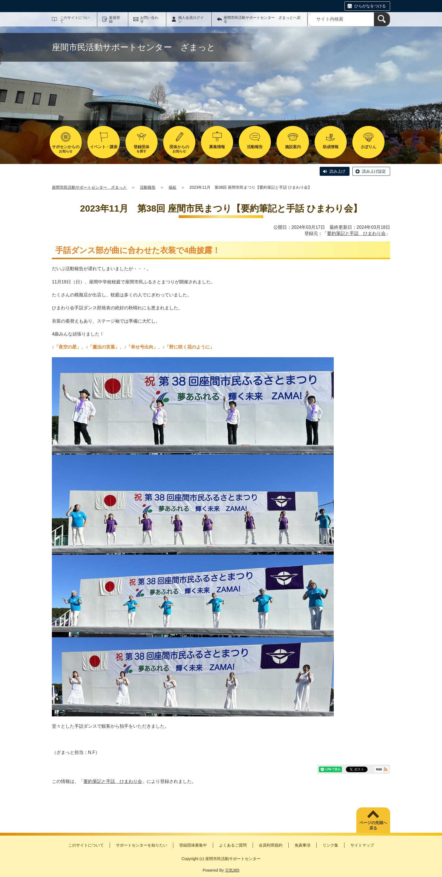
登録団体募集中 (193, 845)
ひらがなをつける (370, 6)
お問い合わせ (149, 19)
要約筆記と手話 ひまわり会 (356, 233)
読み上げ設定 (374, 171)
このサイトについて (74, 19)
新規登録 (114, 19)
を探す (141, 149)
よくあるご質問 (233, 845)
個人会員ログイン (191, 19)
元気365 (232, 870)
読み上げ (337, 171)
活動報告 (148, 187)
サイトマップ (362, 845)
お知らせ (65, 149)
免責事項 (302, 845)
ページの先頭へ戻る (373, 825)
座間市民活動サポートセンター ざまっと (89, 187)
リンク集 (330, 845)
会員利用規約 (270, 845)
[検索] (382, 19)
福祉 (172, 187)
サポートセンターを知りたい (141, 845)
